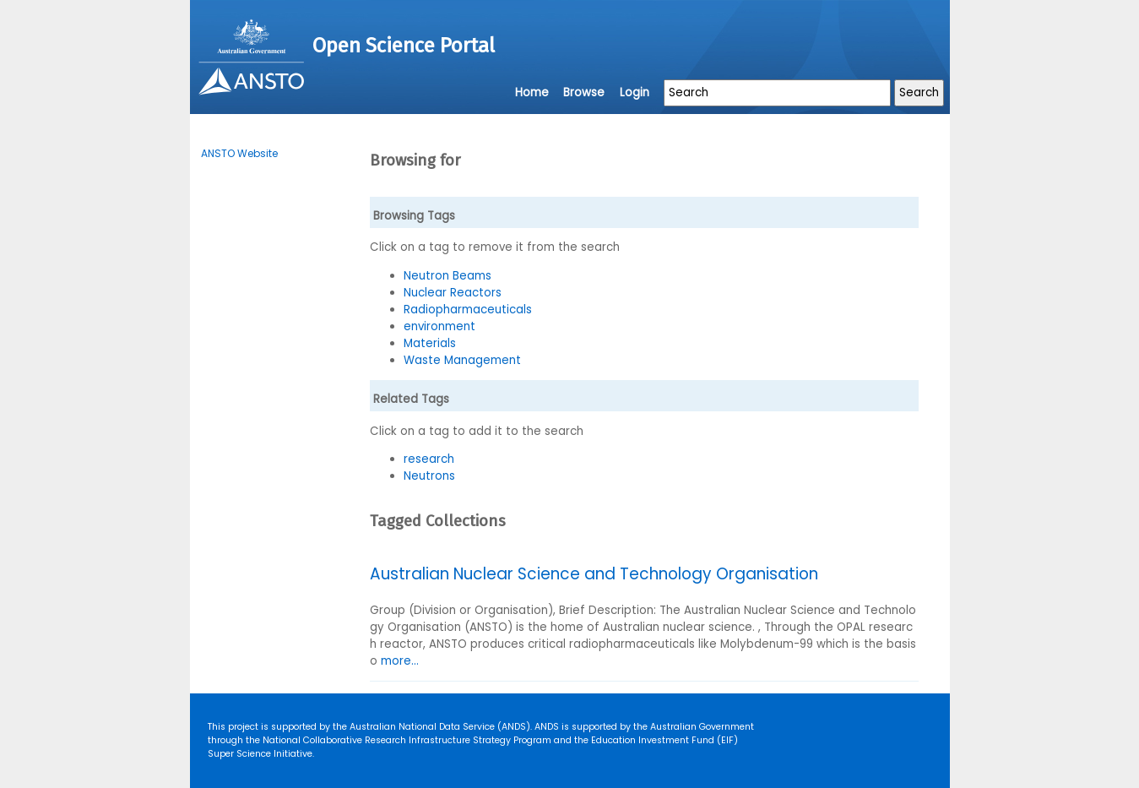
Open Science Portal (403, 45)
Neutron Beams (447, 276)
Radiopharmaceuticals (468, 310)
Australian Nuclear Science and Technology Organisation (594, 573)
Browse (584, 92)
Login (634, 92)
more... (400, 661)
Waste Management (462, 360)
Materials (430, 343)
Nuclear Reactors (453, 293)
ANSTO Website (239, 153)
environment (439, 326)
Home (532, 92)
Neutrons (429, 476)
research (429, 459)
